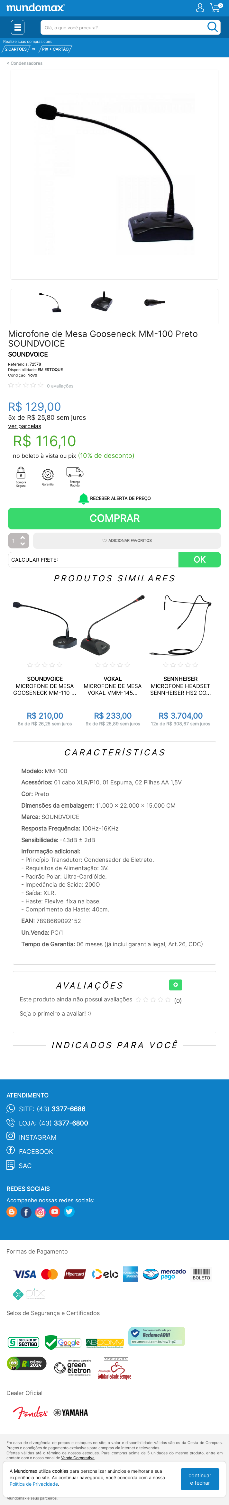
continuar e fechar (199, 1479)
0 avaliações (60, 386)
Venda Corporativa (78, 1457)
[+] (175, 984)
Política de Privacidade (34, 1484)
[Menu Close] (17, 27)
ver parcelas (24, 426)
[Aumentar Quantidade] (22, 538)
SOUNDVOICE (28, 354)
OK (200, 560)
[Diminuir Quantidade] (22, 544)
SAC (25, 1166)
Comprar (114, 518)
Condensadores (26, 63)
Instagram (38, 1137)
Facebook (36, 1152)
